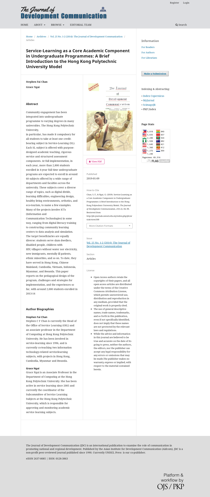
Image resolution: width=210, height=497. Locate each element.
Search (181, 24)
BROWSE (56, 24)
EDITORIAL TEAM (80, 24)
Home (29, 36)
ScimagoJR (149, 104)
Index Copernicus (153, 96)
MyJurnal (148, 100)
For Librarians (149, 57)
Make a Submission (155, 73)
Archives (41, 36)
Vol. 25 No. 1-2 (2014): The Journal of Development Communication (86, 36)
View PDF (94, 161)
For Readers (148, 47)
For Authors (148, 52)
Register (174, 2)
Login (186, 2)
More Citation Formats (101, 225)
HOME (24, 24)
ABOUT (38, 24)
